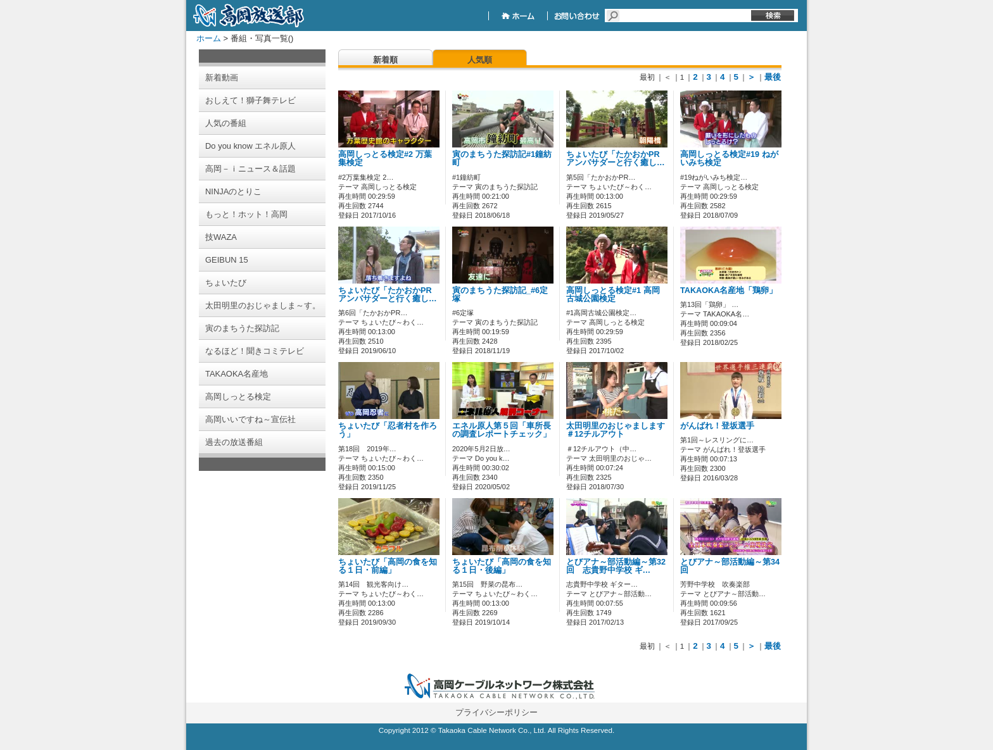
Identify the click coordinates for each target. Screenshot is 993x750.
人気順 (479, 60)
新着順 (385, 60)
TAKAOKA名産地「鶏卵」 (728, 290)
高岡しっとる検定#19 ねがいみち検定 (729, 158)
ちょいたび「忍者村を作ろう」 (387, 430)
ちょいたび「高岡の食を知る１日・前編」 (387, 566)
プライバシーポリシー (496, 712)
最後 (772, 77)
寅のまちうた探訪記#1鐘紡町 (502, 158)
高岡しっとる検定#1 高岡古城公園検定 (613, 294)
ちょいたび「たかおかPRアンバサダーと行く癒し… (615, 158)
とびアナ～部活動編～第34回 (730, 566)
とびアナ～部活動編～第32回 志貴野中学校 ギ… (616, 566)
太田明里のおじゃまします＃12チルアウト (615, 430)
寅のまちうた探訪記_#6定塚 (500, 294)
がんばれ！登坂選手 (717, 426)
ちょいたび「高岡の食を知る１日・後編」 (501, 566)
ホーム (208, 38)
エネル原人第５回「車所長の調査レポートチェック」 (501, 430)
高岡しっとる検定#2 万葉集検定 (385, 158)
